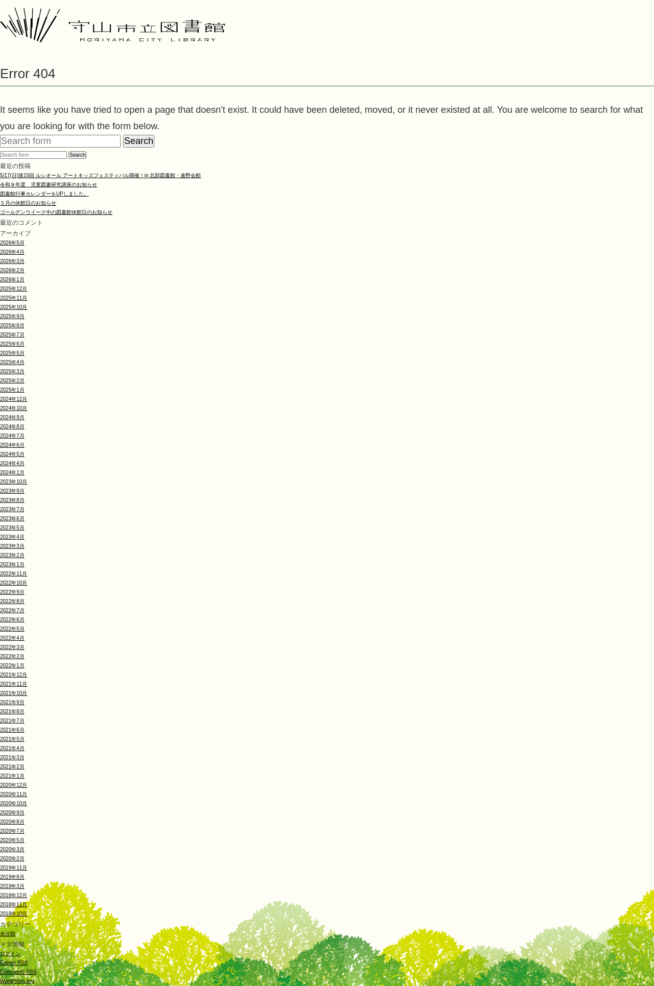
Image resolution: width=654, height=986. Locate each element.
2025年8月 (12, 325)
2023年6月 (12, 518)
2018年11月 (13, 904)
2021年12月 (13, 675)
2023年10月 (13, 482)
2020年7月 (12, 831)
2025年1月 (12, 390)
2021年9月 (12, 702)
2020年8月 (12, 822)
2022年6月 (12, 619)
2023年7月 (12, 509)
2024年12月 (13, 399)
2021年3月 (12, 757)
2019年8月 (12, 877)
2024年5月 (12, 454)
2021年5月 (12, 739)
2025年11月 (13, 298)
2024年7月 (12, 436)
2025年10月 (13, 307)
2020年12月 (13, 785)
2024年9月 (12, 417)
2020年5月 (12, 840)
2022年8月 (12, 601)
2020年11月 (13, 794)
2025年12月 (13, 289)
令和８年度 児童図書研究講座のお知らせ (48, 184)
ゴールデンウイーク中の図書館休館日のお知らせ (56, 212)
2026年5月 (12, 243)
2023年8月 (12, 500)
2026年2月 (12, 270)
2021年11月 (13, 684)
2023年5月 (12, 528)
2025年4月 (12, 362)
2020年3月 (12, 849)
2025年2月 (12, 380)
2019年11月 (13, 868)
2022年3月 (12, 647)
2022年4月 (12, 638)
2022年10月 (13, 583)
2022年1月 (12, 665)
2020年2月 (12, 858)
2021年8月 (12, 711)
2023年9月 (12, 491)
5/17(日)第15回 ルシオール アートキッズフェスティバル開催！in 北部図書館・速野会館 (100, 175)
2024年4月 (12, 463)
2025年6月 (12, 344)
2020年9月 (12, 812)
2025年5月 (12, 353)
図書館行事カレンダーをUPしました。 (44, 194)
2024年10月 (13, 408)
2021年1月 (12, 776)
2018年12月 (13, 895)
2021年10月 (13, 693)
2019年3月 (12, 886)
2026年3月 (12, 261)
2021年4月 (12, 748)
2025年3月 (12, 371)
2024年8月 (12, 426)
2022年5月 (12, 629)
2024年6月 (12, 445)
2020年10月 (13, 803)
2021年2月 (12, 766)
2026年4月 (12, 252)
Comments (18, 972)
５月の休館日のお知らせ (28, 203)
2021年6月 (12, 730)
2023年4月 (12, 537)
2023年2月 (12, 555)
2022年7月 (12, 610)
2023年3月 (12, 546)
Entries (14, 963)
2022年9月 (12, 592)
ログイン (10, 953)
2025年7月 (12, 335)
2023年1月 (12, 564)
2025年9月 (12, 316)
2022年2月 (12, 656)
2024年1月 (12, 472)
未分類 (7, 933)
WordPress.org (17, 981)
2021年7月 (12, 721)
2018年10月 (13, 914)
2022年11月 (13, 573)
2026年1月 (12, 279)
